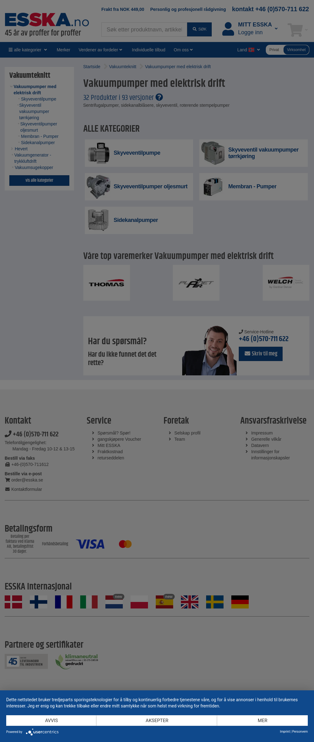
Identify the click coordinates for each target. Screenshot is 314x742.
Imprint (285, 731)
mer (262, 720)
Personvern (300, 731)
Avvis (51, 720)
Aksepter (157, 720)
